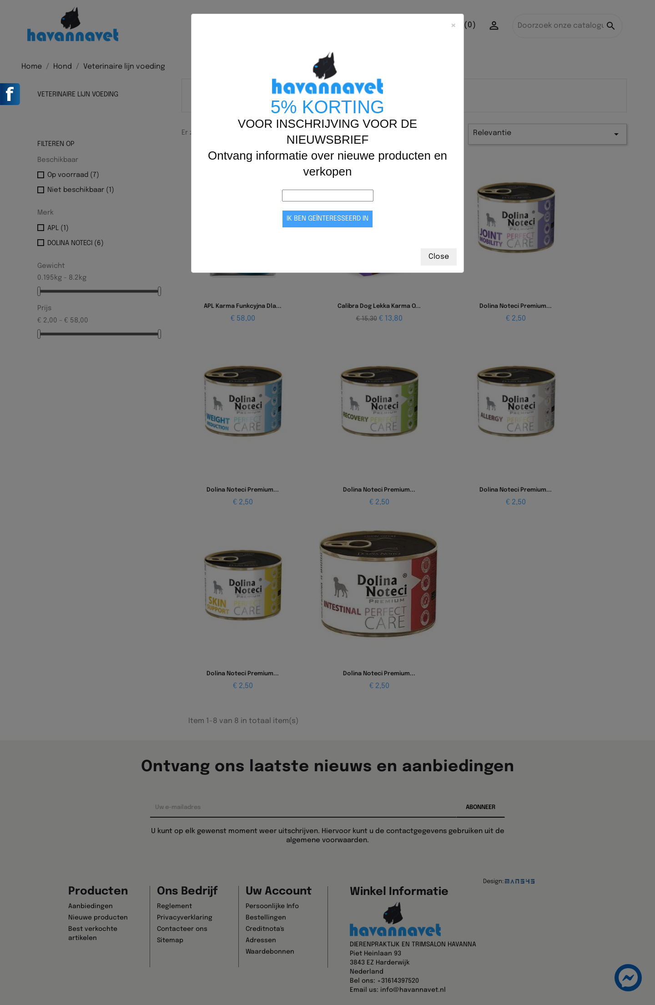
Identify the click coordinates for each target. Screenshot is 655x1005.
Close (438, 257)
